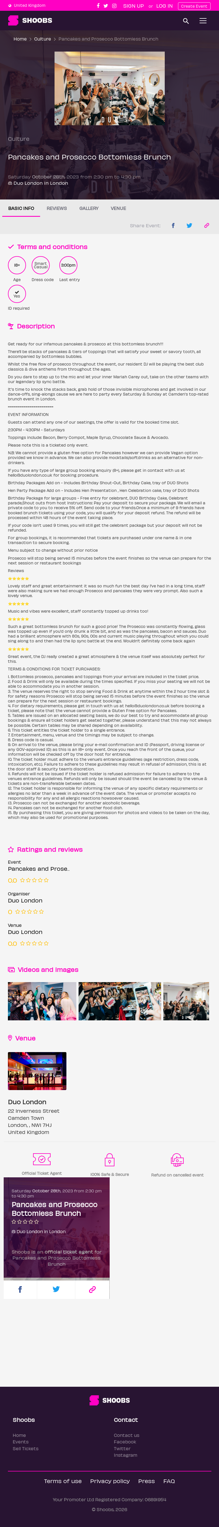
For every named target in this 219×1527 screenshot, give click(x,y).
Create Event (194, 6)
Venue (118, 208)
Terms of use (63, 1480)
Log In (164, 6)
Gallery (88, 208)
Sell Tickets (25, 1448)
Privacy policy (110, 1480)
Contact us (126, 1435)
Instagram (125, 1455)
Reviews (57, 208)
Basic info (21, 208)
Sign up (133, 6)
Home (20, 38)
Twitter (122, 1448)
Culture (42, 38)
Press (146, 1480)
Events (21, 1441)
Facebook (125, 1441)
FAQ (169, 1480)
